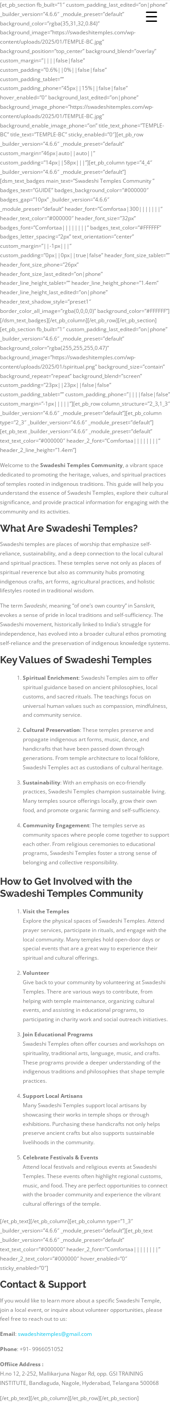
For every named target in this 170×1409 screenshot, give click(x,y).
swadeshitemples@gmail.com (55, 1334)
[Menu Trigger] (151, 17)
